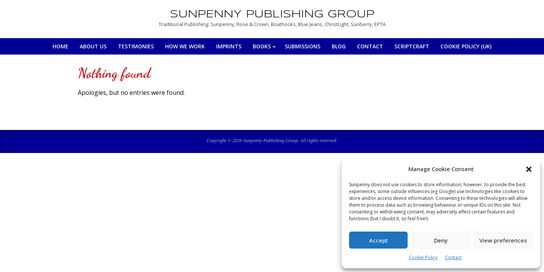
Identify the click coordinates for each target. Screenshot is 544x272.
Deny (441, 240)
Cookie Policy (423, 257)
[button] (529, 169)
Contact (453, 257)
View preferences (503, 240)
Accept (378, 240)
